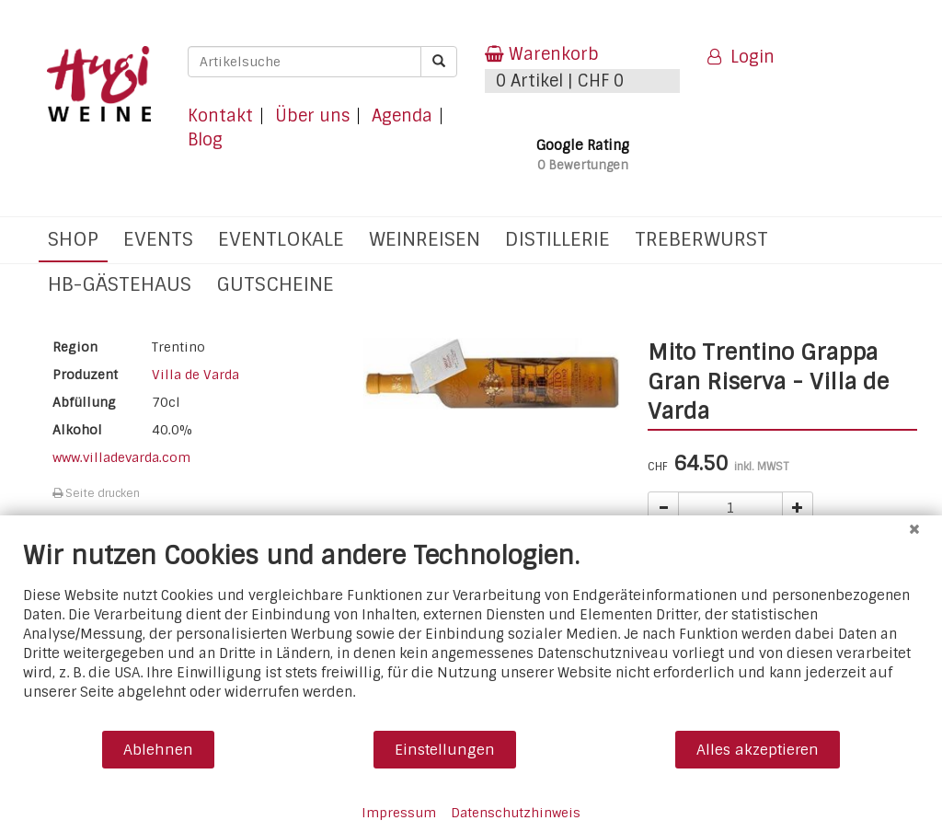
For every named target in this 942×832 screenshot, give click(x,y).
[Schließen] (914, 529)
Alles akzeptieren (757, 749)
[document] (471, 634)
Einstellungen (445, 749)
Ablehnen (158, 749)
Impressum (399, 812)
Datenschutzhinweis (515, 812)
